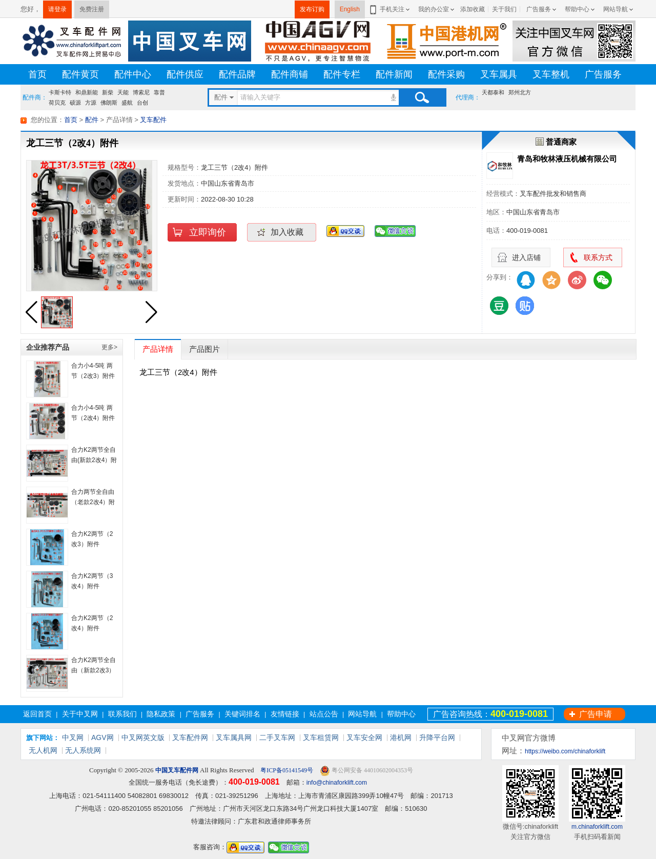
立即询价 (207, 232)
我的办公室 (433, 9)
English (350, 9)
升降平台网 (437, 737)
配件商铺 (289, 74)
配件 (91, 120)
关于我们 (504, 9)
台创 (142, 102)
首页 (37, 74)
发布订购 (312, 9)
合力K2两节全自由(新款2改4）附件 (94, 460)
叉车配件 (153, 120)
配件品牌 (237, 74)
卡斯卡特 (60, 92)
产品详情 (157, 349)
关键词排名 (242, 714)
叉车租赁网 (321, 737)
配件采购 (446, 74)
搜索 (422, 97)
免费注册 (91, 9)
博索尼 (141, 92)
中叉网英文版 (143, 737)
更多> (109, 347)
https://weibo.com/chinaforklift (565, 751)
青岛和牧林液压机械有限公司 (567, 158)
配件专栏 (341, 74)
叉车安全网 (364, 737)
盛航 (127, 102)
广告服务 (538, 9)
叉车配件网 (190, 737)
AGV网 (102, 737)
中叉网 (73, 737)
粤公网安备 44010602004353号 (366, 770)
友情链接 (285, 714)
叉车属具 (498, 74)
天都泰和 (493, 92)
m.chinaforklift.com (597, 826)
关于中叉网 (80, 714)
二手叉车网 (277, 737)
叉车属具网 (234, 737)
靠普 (159, 92)
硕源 (75, 102)
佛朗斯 (108, 102)
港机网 (401, 737)
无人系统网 (83, 750)
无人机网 (43, 750)
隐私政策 (161, 714)
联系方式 (598, 257)
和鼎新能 (86, 92)
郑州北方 (519, 92)
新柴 (107, 92)
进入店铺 (526, 257)
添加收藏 (472, 9)
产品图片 (204, 349)
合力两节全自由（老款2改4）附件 (93, 502)
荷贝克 (57, 102)
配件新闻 (394, 74)
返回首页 (37, 714)
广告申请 (595, 714)
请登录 (57, 9)
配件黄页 (80, 74)
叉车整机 (550, 74)
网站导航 (615, 9)
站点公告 (324, 714)
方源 (90, 102)
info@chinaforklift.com (336, 782)
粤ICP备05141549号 (286, 770)
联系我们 (122, 714)
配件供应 (185, 74)
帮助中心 (577, 9)
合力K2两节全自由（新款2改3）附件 (93, 670)
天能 (123, 92)
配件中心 (132, 74)
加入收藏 (287, 232)
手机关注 (390, 9)
